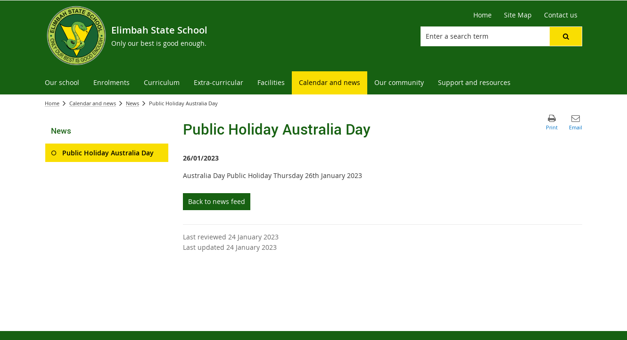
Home (482, 14)
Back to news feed (216, 201)
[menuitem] (62, 82)
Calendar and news (92, 103)
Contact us (561, 14)
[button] (566, 36)
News (132, 103)
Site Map (518, 14)
